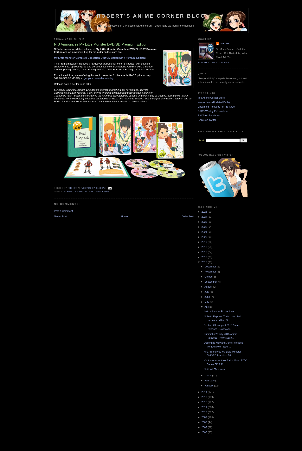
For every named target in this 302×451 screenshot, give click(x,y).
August (208, 286)
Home (124, 216)
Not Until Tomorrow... (215, 369)
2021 (205, 231)
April (207, 306)
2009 (205, 417)
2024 (205, 216)
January (209, 385)
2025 (205, 211)
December (210, 266)
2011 (205, 407)
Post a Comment (63, 211)
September (210, 281)
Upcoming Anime (99, 192)
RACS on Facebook (209, 115)
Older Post (188, 216)
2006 (205, 432)
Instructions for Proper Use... (220, 311)
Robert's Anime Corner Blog (151, 16)
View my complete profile (214, 63)
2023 (205, 221)
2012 (205, 402)
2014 (205, 392)
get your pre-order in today (98, 78)
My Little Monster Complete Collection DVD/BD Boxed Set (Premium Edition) (100, 57)
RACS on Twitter (207, 119)
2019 (205, 242)
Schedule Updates (76, 192)
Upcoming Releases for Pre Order (217, 106)
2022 (205, 226)
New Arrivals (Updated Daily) (214, 102)
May (207, 301)
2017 (205, 252)
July (207, 291)
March (208, 375)
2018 (205, 247)
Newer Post (60, 216)
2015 (205, 262)
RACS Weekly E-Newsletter (213, 111)
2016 (205, 257)
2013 (205, 397)
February (209, 380)
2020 (205, 236)
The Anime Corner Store (211, 97)
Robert (224, 44)
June (207, 296)
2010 (205, 412)
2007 (205, 427)
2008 (205, 422)
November (210, 271)
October (209, 276)
